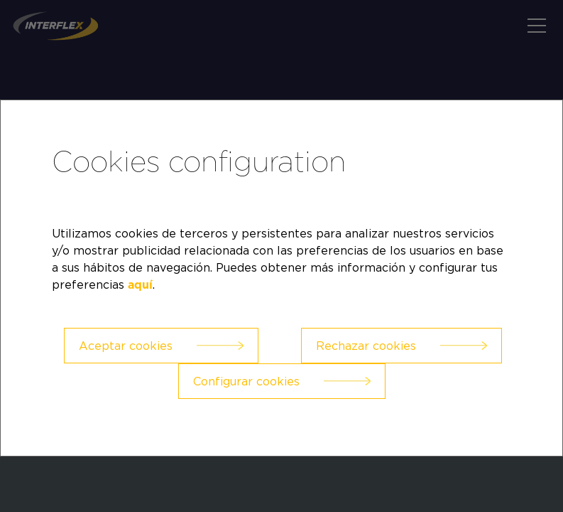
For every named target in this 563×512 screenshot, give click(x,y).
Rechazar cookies (366, 345)
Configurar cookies (246, 381)
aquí (140, 285)
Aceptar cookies (126, 345)
